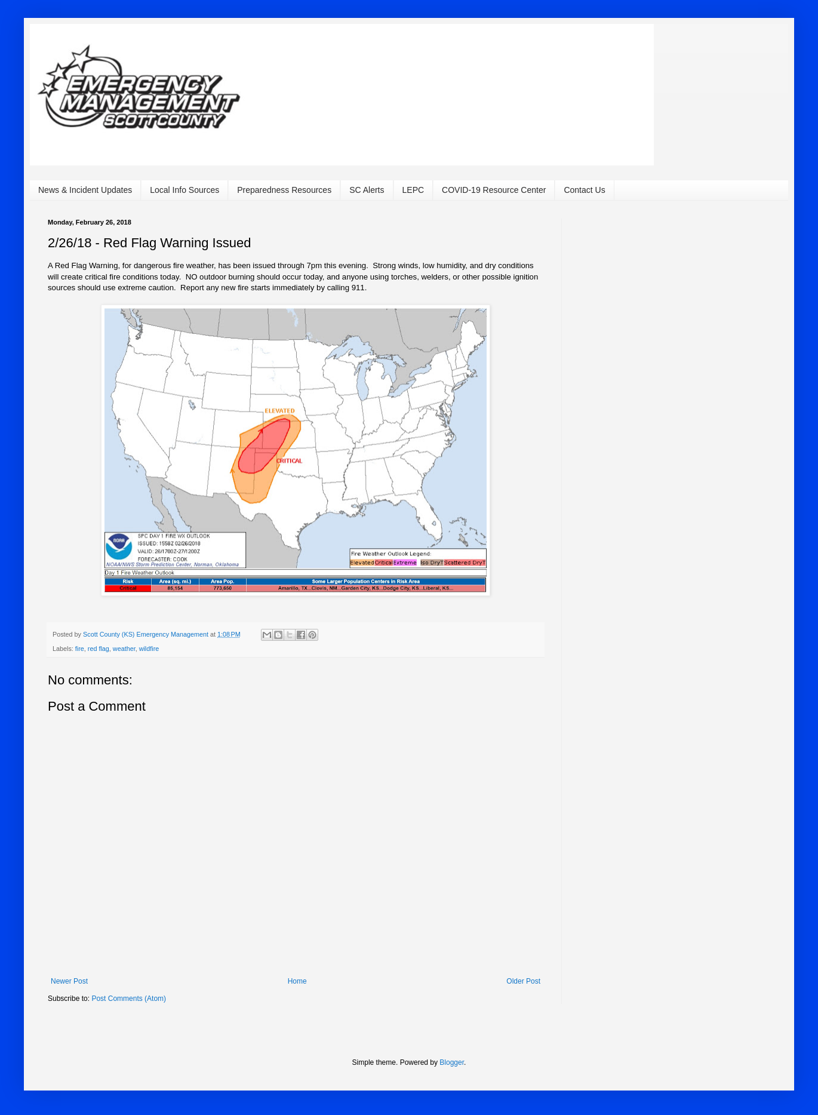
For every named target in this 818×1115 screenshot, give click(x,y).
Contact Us (584, 190)
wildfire (149, 648)
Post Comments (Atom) (128, 998)
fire (79, 648)
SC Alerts (366, 190)
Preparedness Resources (284, 190)
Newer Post (69, 981)
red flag (98, 648)
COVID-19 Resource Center (494, 190)
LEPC (413, 190)
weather (124, 648)
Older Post (523, 981)
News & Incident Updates (85, 190)
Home (297, 981)
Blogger (451, 1062)
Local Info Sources (184, 190)
